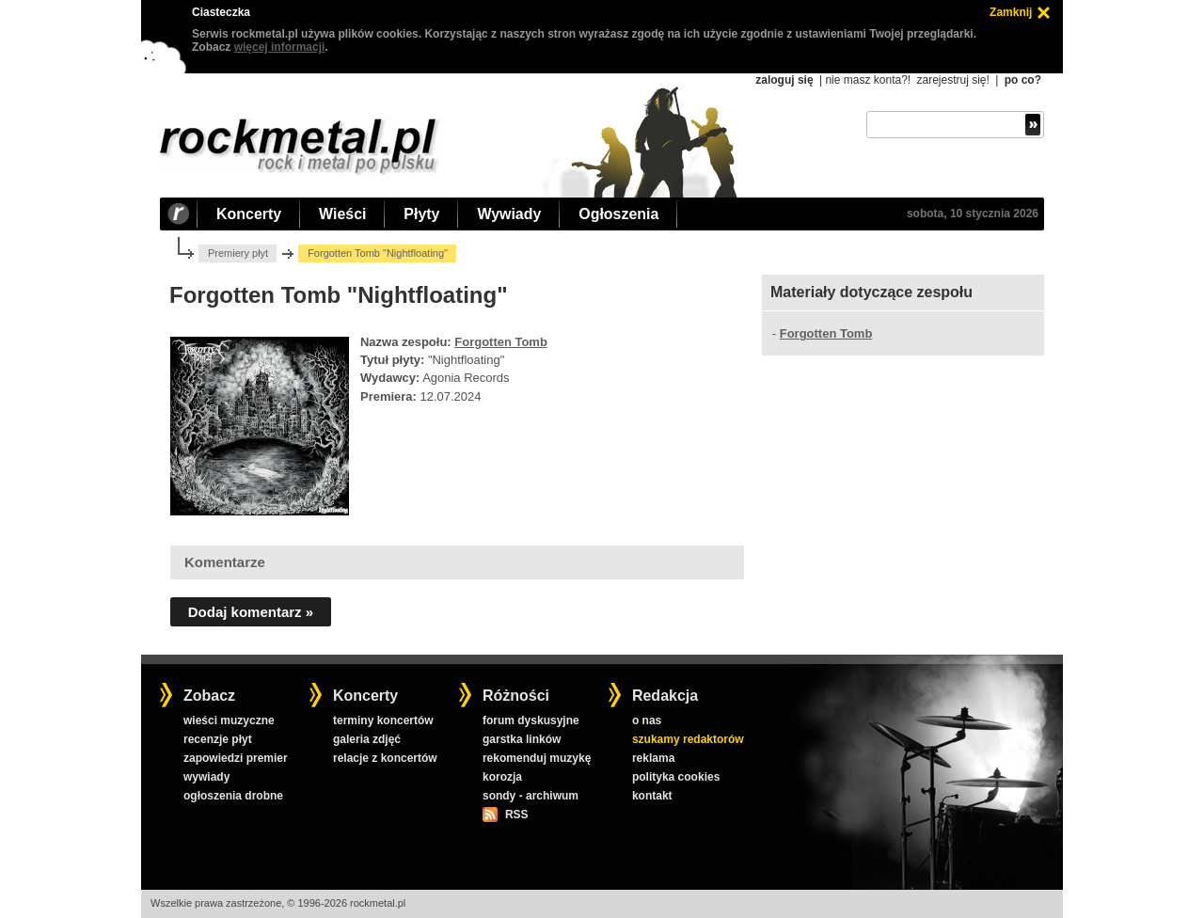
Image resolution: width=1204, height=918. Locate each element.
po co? (1023, 80)
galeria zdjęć (367, 739)
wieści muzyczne (229, 720)
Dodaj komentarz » (250, 612)
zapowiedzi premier (235, 758)
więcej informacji (279, 47)
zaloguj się (784, 80)
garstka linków (522, 739)
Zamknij (1011, 12)
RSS (516, 814)
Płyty (421, 214)
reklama (653, 758)
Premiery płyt (238, 253)
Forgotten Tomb (500, 342)
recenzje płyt (217, 739)
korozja (502, 776)
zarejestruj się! (952, 80)
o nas (646, 720)
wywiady (206, 776)
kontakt (652, 795)
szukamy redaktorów (688, 739)
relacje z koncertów (385, 758)
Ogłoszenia (618, 214)
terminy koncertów (383, 720)
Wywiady (509, 214)
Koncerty (248, 214)
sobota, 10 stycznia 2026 (972, 213)
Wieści (342, 214)
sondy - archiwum (530, 795)
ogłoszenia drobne (233, 795)
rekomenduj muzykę (537, 758)
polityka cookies (676, 776)
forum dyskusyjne (531, 720)
